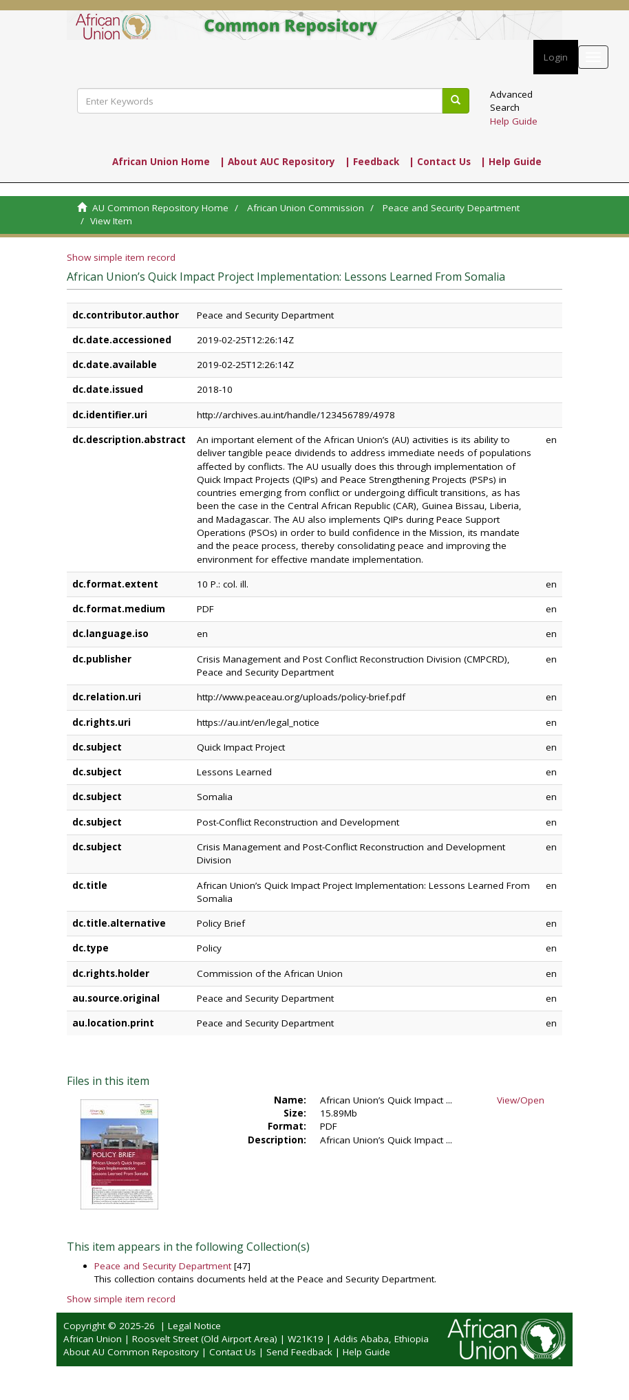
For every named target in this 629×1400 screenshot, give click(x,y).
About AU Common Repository (131, 1352)
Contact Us (232, 1352)
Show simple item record (121, 257)
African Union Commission (305, 208)
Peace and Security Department (451, 208)
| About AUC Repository (277, 161)
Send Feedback (299, 1352)
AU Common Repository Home (160, 208)
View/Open (520, 1100)
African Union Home (161, 161)
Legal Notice (194, 1326)
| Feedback (372, 161)
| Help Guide (511, 161)
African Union (92, 1339)
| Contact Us (440, 161)
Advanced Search (511, 101)
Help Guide (513, 121)
